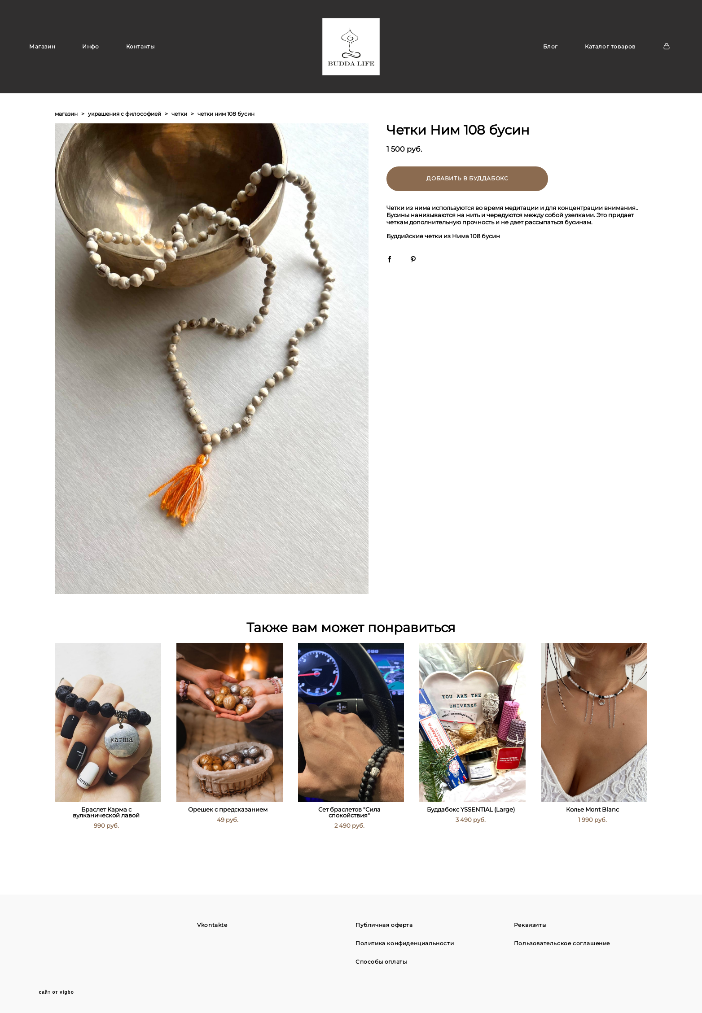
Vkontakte (212, 924)
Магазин (42, 55)
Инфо (90, 55)
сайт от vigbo (56, 992)
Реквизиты (530, 924)
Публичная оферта (384, 924)
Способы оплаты (381, 961)
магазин (66, 132)
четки (179, 132)
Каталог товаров (610, 55)
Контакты (140, 55)
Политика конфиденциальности (404, 942)
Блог (550, 55)
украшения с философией (124, 132)
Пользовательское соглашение (562, 942)
